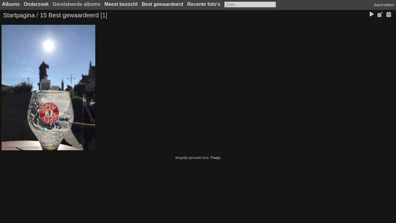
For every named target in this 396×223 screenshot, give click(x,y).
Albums (11, 4)
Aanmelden (384, 4)
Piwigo (216, 158)
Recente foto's (203, 4)
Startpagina (19, 15)
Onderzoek (36, 4)
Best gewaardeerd (162, 4)
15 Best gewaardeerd (69, 15)
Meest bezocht (121, 4)
